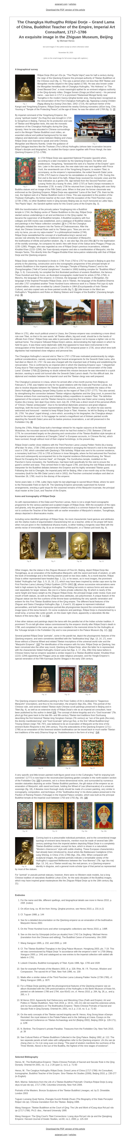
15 (38, 780)
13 (54, 712)
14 (97, 732)
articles (72, 4)
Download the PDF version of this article (65, 10)
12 (38, 644)
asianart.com (61, 4)
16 (86, 798)
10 (48, 616)
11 (110, 630)
